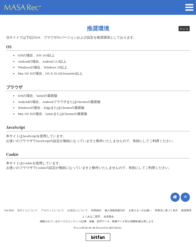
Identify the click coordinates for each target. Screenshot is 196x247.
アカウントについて (52, 210)
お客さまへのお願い (140, 210)
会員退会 (109, 216)
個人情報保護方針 (115, 210)
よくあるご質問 (91, 216)
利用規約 (96, 210)
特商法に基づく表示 (166, 210)
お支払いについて (77, 210)
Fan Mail (9, 210)
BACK (184, 29)
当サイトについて (27, 210)
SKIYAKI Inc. (115, 227)
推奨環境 (186, 210)
